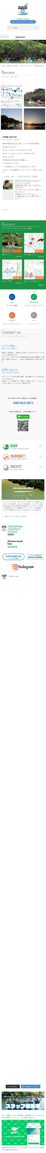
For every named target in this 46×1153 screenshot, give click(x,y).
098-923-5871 (20, 37)
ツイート (6, 210)
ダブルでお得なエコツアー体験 (28, 510)
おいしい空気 (6, 281)
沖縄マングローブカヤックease (15, 516)
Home (3, 65)
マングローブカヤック (26, 65)
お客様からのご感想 (12, 65)
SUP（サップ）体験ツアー (26, 502)
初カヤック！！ (7, 254)
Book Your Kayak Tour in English (23, 22)
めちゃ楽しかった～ (31, 254)
